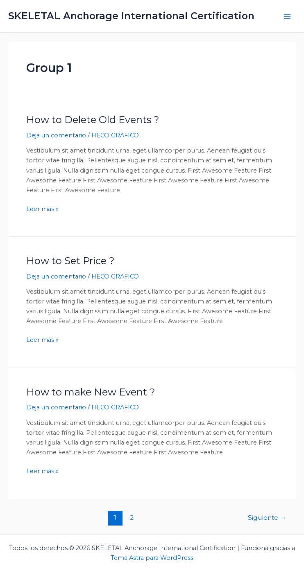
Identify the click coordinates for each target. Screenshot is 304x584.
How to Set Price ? (70, 261)
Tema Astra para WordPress (152, 558)
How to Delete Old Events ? (92, 120)
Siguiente (267, 517)
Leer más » (42, 208)
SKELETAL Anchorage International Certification (131, 16)
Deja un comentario (56, 135)
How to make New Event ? (90, 392)
